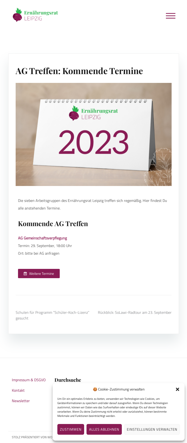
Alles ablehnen (104, 429)
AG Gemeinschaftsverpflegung (42, 238)
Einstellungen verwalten (152, 429)
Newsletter (21, 401)
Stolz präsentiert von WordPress (38, 437)
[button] (177, 389)
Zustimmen (71, 429)
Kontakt (18, 390)
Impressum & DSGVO (29, 380)
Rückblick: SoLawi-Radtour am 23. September (135, 312)
